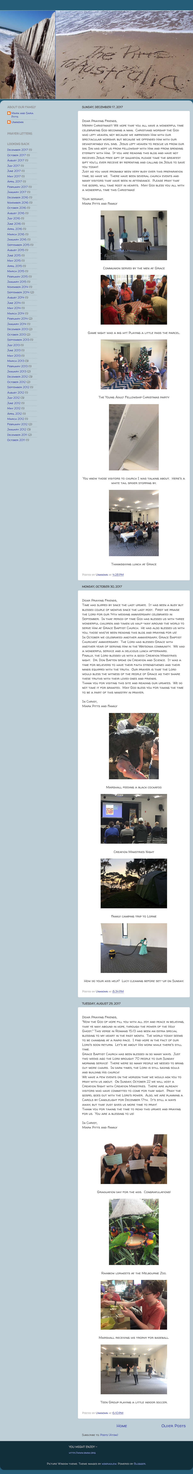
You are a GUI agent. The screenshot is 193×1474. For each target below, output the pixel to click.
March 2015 (15, 271)
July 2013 (13, 345)
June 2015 (14, 255)
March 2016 (15, 234)
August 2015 (15, 250)
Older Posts (173, 1425)
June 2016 (14, 224)
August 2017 (15, 160)
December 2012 (17, 377)
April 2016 (14, 229)
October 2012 (16, 382)
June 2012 (14, 403)
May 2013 (14, 356)
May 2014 (14, 308)
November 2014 (17, 287)
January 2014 (16, 324)
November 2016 (17, 203)
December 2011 (17, 435)
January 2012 (16, 429)
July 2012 (13, 398)
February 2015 (17, 276)
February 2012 (17, 424)
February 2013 (17, 366)
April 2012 (14, 414)
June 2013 (14, 350)
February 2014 (17, 319)
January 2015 (16, 282)
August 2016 (15, 213)
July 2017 (13, 166)
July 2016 (13, 218)
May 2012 (14, 408)
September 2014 (18, 292)
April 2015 (14, 266)
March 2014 (15, 313)
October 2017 (16, 155)
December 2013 (17, 329)
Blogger (139, 1464)
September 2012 (18, 387)
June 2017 (14, 171)
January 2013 (16, 371)
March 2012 (15, 419)
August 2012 (15, 392)
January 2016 (17, 239)
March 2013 (15, 361)
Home (122, 1425)
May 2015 (14, 261)
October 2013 (16, 334)
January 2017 (16, 192)
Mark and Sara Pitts (22, 115)
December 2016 (17, 197)
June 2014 (14, 303)
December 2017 (17, 150)
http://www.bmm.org (82, 1453)
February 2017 (17, 187)
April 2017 (14, 181)
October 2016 (16, 208)
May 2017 (14, 176)
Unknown (17, 122)
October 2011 (16, 440)
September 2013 (18, 340)
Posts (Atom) (109, 1435)
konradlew (109, 1464)
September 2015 (18, 245)
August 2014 (15, 297)
